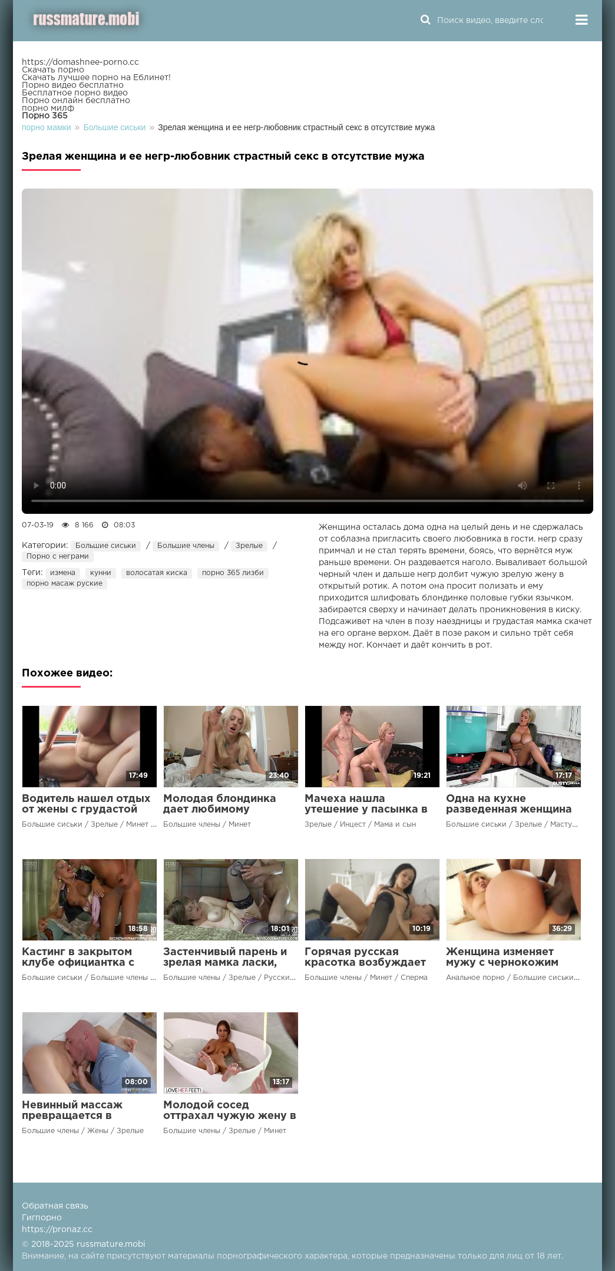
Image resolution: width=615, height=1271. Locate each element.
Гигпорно (42, 1218)
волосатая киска (156, 573)
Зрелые (249, 546)
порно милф (48, 108)
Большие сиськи (105, 546)
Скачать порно (53, 70)
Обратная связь (55, 1206)
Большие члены (185, 546)
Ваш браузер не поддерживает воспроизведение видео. (307, 351)
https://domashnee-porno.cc (80, 62)
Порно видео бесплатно (73, 85)
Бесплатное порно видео (75, 93)
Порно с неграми (58, 556)
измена (62, 573)
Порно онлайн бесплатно (76, 100)
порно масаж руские (64, 583)
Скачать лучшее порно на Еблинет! (96, 77)
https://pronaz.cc (57, 1229)
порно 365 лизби (233, 573)
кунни (100, 573)
